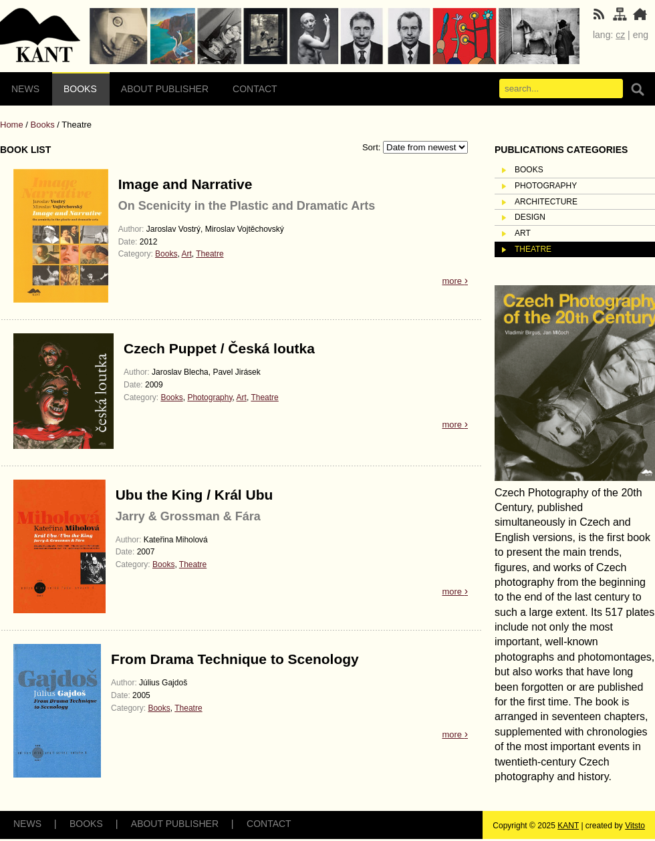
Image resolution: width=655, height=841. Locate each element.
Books (80, 88)
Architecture (546, 201)
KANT (568, 825)
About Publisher (165, 88)
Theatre (209, 254)
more (455, 281)
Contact (255, 88)
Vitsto (635, 825)
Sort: (372, 147)
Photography (209, 397)
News (25, 88)
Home (11, 125)
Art (186, 254)
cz (620, 34)
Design (530, 217)
